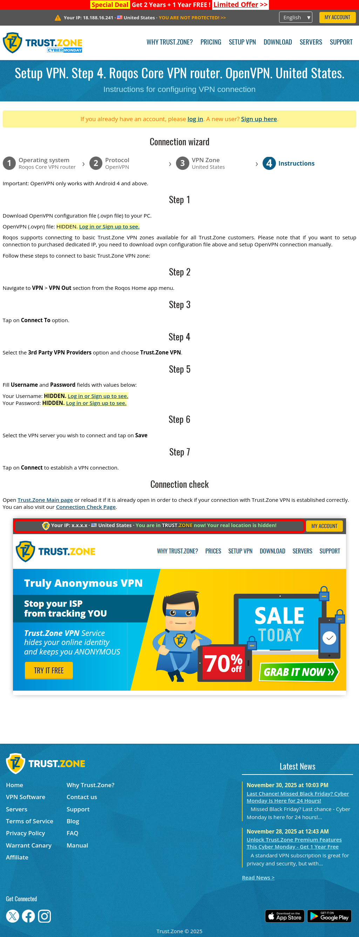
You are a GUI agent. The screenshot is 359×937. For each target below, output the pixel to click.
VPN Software (25, 797)
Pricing (211, 42)
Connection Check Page (86, 506)
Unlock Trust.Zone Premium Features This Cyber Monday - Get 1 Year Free (294, 843)
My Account (337, 17)
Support (341, 42)
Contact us (82, 797)
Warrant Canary (29, 845)
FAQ (73, 833)
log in (195, 119)
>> (241, 4)
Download (278, 42)
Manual (77, 845)
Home (14, 785)
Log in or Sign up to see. (109, 226)
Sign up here (259, 119)
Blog (73, 821)
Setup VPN (242, 42)
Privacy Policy (25, 833)
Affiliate (17, 857)
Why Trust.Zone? (170, 42)
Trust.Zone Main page (45, 499)
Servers (311, 42)
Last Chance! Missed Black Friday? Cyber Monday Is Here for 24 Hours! (298, 797)
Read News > (258, 877)
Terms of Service (29, 821)
